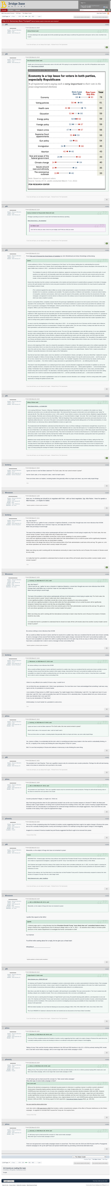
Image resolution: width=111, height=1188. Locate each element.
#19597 (107, 969)
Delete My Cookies (21, 1185)
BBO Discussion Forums (8, 13)
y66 (6, 24)
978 (20, 16)
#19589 (107, 574)
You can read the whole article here (36, 1104)
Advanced (109, 10)
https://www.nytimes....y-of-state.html (37, 406)
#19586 (107, 465)
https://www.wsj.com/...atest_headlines (38, 878)
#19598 (107, 1028)
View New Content (101, 13)
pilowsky (8, 818)
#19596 (107, 895)
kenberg (8, 465)
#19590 (107, 655)
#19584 (107, 250)
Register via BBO (86, 7)
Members (10, 10)
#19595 (107, 844)
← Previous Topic (87, 1159)
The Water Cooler (27, 13)
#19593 (107, 779)
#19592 (107, 757)
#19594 (107, 818)
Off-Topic (18, 13)
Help (105, 7)
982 (33, 16)
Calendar (17, 10)
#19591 (107, 716)
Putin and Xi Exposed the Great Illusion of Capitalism (45, 256)
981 (30, 16)
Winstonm (9, 493)
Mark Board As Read (32, 1185)
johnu (7, 716)
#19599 (107, 1059)
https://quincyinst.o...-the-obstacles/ (37, 220)
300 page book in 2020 (43, 1108)
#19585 (107, 396)
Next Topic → (106, 1159)
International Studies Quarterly (75, 1099)
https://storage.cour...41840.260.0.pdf (37, 979)
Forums (4, 10)
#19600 (107, 1124)
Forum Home (12, 1185)
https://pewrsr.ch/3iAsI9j (37, 66)
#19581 (107, 24)
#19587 (107, 492)
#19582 (107, 54)
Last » (39, 16)
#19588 (107, 515)
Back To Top (5, 1185)
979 (23, 16)
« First (13, 16)
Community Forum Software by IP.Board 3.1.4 (97, 1185)
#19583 (107, 206)
